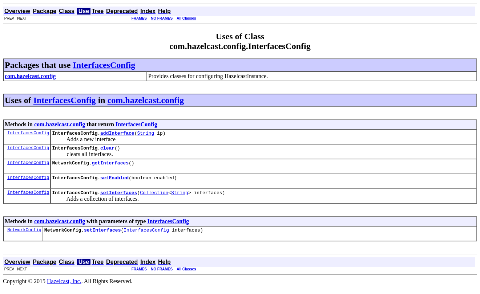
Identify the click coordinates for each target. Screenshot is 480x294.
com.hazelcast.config (146, 100)
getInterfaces (110, 166)
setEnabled (114, 182)
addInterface (117, 134)
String (145, 134)
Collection (154, 198)
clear (107, 150)
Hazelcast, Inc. (64, 288)
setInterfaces (118, 198)
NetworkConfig (24, 236)
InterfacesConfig (104, 65)
